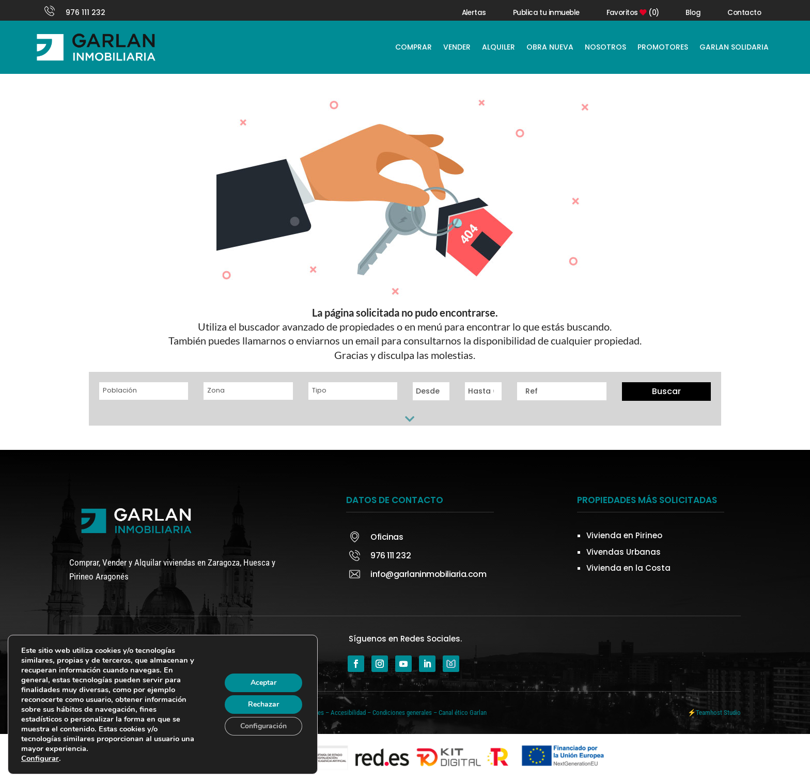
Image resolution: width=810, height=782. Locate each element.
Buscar (666, 391)
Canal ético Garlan (463, 712)
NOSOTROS (605, 47)
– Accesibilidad (345, 712)
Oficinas (386, 537)
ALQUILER (498, 47)
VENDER (457, 47)
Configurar (40, 758)
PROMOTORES (662, 47)
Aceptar (263, 682)
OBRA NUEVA (549, 47)
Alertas (474, 13)
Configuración (263, 726)
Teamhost (709, 712)
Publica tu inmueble (546, 13)
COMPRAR (413, 47)
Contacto (744, 13)
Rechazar (263, 704)
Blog (693, 13)
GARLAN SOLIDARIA (734, 47)
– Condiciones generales (399, 712)
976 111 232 (85, 12)
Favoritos (632, 13)
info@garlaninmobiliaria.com (428, 574)
